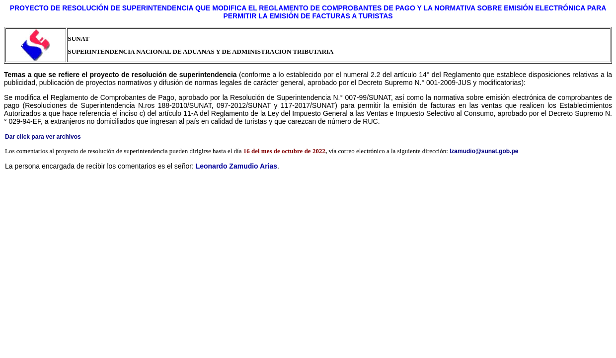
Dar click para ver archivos (43, 136)
